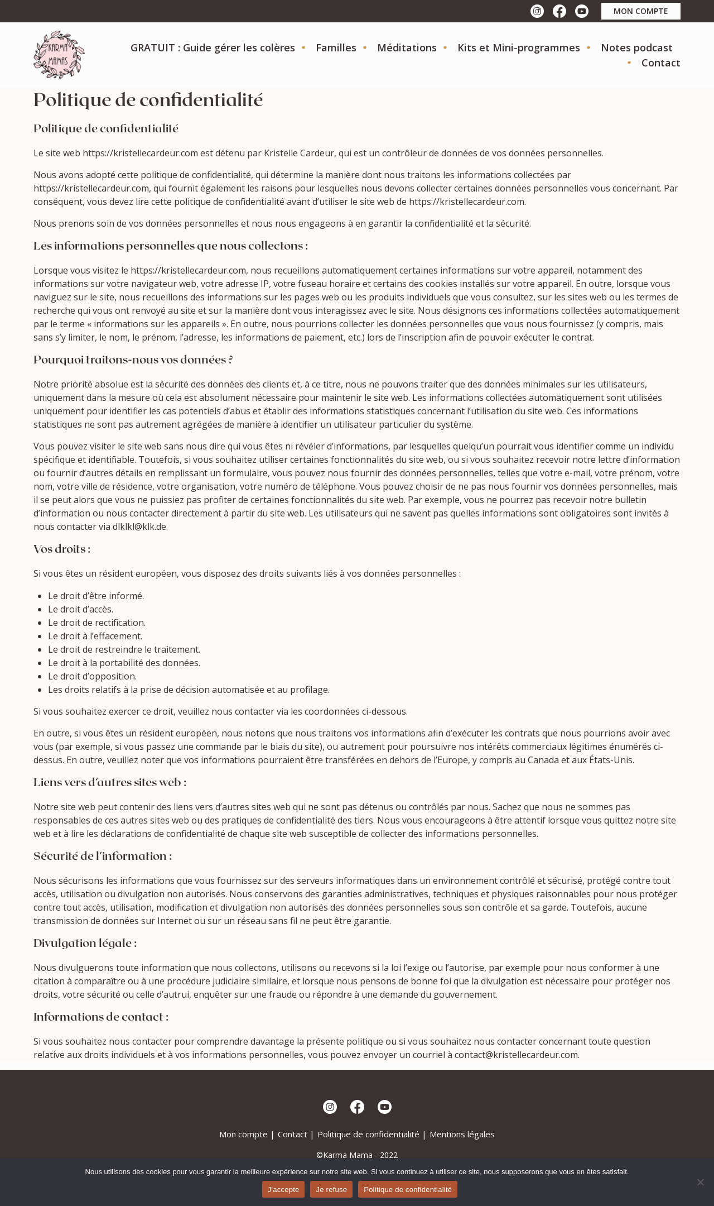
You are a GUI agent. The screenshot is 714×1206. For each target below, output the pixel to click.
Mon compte (243, 1134)
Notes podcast (637, 47)
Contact (661, 62)
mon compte (641, 11)
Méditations (407, 47)
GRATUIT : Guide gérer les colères (213, 47)
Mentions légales (462, 1134)
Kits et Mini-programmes (518, 47)
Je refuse (331, 1189)
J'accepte (284, 1189)
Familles (336, 47)
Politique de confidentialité (368, 1134)
